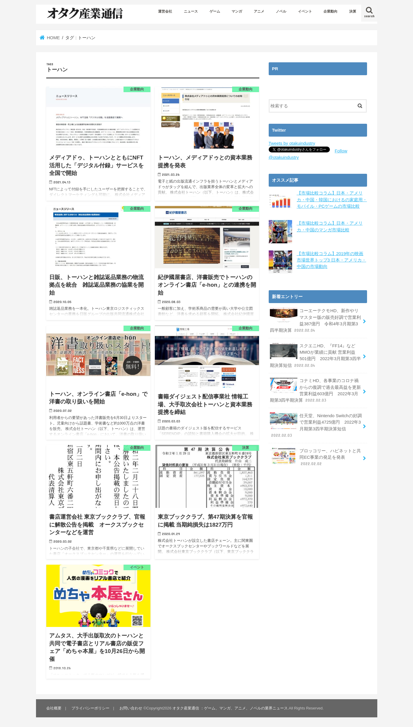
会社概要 (53, 708)
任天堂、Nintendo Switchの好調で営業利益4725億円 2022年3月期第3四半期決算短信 (316, 425)
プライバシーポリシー (90, 708)
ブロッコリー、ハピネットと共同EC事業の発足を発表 (315, 456)
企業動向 (330, 11)
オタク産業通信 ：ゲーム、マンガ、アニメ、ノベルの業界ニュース (230, 708)
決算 (352, 11)
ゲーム (215, 11)
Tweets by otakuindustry (292, 143)
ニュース (191, 11)
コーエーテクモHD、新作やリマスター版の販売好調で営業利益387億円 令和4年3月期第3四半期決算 (315, 320)
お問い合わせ (130, 708)
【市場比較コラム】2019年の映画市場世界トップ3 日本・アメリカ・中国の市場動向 (331, 260)
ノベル (281, 11)
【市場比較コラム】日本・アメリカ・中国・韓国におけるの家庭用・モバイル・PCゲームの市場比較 (332, 199)
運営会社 (165, 11)
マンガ (237, 11)
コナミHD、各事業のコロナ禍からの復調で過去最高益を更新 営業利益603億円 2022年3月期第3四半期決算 (315, 390)
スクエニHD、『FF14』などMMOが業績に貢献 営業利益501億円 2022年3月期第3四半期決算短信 (315, 355)
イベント (305, 11)
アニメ (259, 11)
